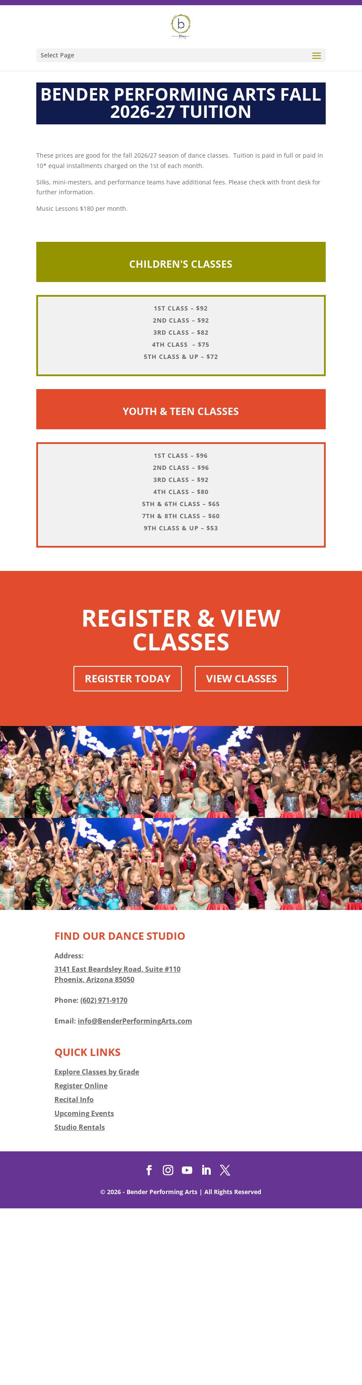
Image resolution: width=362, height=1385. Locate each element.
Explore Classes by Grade (96, 1248)
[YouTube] (187, 1347)
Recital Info (74, 1276)
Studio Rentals (79, 1304)
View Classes (241, 855)
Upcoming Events (84, 1290)
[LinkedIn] (206, 1347)
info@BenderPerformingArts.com (135, 1197)
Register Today (128, 855)
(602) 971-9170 (103, 1177)
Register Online (81, 1262)
